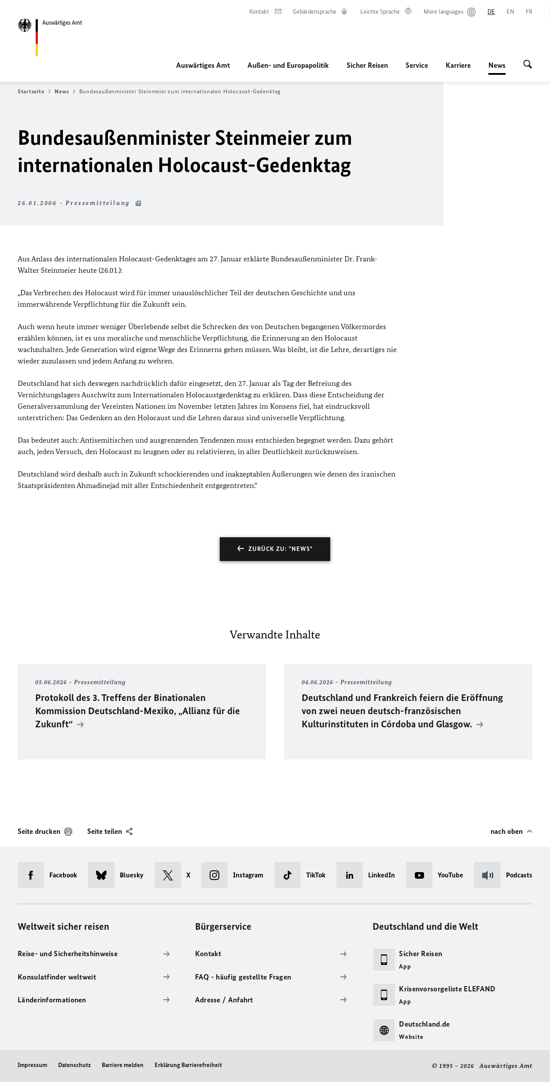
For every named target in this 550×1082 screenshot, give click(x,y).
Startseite (34, 91)
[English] (510, 11)
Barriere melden (123, 1065)
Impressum (32, 1065)
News (497, 65)
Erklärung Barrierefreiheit (188, 1065)
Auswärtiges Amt (203, 65)
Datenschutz (74, 1065)
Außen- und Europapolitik (288, 65)
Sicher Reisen (367, 65)
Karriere (458, 65)
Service (417, 65)
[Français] (529, 11)
